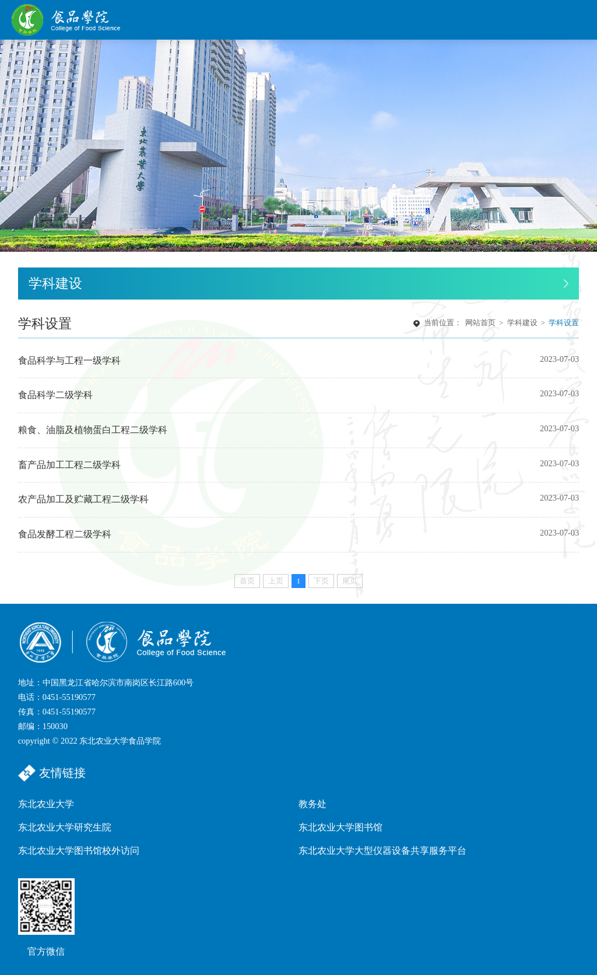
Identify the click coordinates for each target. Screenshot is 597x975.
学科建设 (522, 323)
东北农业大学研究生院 (64, 827)
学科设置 (564, 323)
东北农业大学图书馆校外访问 (78, 851)
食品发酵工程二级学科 (64, 534)
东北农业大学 (46, 804)
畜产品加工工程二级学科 (69, 465)
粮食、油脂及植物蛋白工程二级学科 (92, 430)
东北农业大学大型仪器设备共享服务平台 (382, 851)
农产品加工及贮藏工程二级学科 (83, 499)
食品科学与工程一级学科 (69, 360)
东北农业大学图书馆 (340, 827)
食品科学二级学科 (55, 395)
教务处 (312, 804)
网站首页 (480, 323)
